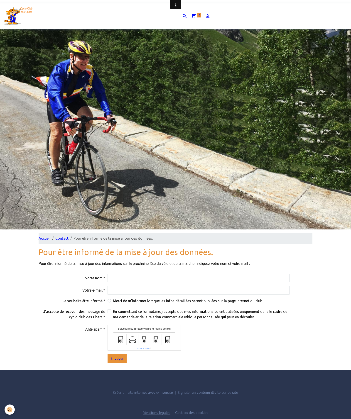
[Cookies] (10, 409)
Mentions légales (156, 413)
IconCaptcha (143, 348)
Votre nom (94, 278)
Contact (62, 238)
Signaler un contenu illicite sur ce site (208, 392)
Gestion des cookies (191, 413)
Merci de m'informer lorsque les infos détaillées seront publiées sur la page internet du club (187, 301)
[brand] (20, 16)
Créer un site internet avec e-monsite (143, 392)
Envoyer (117, 358)
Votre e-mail (92, 290)
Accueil (44, 238)
